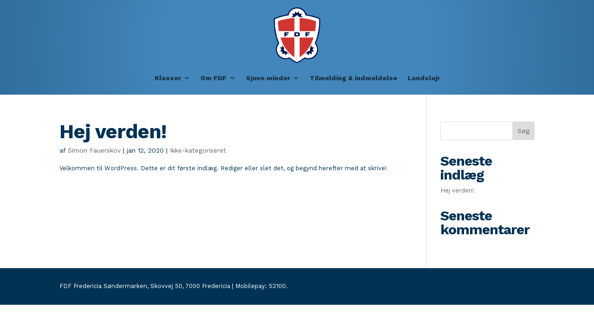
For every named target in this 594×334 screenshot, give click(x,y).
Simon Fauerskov (94, 150)
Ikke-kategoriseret (198, 150)
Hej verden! (112, 131)
